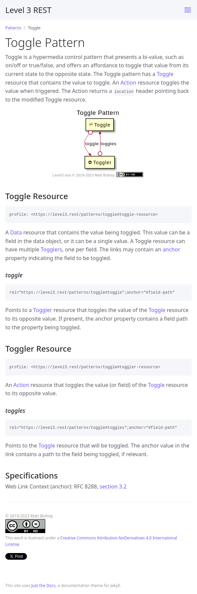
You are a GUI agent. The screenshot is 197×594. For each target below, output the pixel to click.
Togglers (51, 249)
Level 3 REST (28, 9)
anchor (171, 249)
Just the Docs (43, 585)
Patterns (13, 28)
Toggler (42, 310)
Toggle (165, 74)
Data (16, 232)
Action (128, 82)
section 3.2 (113, 486)
